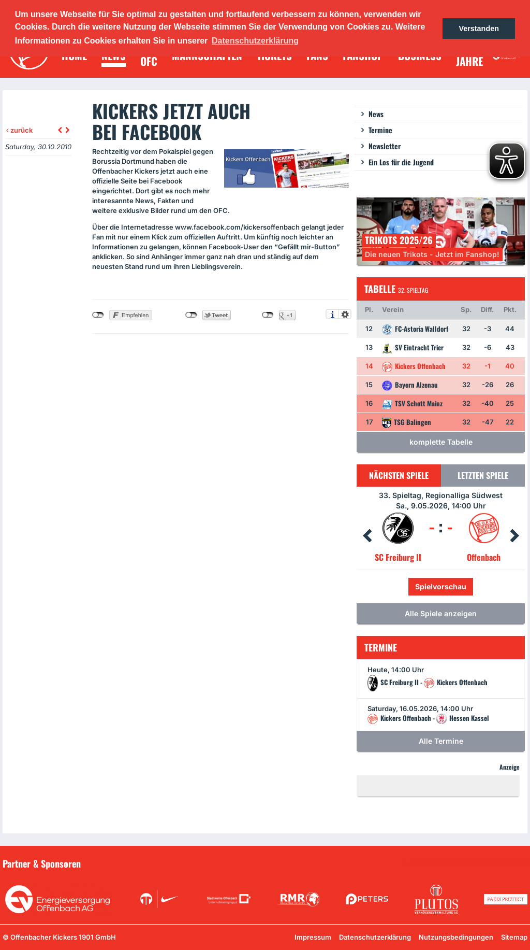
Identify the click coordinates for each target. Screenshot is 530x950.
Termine (380, 129)
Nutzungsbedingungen (456, 937)
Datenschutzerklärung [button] (255, 40)
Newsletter (385, 145)
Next (514, 536)
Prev (367, 536)
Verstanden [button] (479, 28)
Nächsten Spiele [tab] (399, 475)
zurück (19, 130)
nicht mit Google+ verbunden (268, 315)
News (376, 113)
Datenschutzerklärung (375, 937)
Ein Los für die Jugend (401, 162)
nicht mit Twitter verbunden (191, 315)
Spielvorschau (440, 586)
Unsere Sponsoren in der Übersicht (468, 863)
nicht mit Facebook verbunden (98, 315)
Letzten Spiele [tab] (483, 475)
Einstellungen (344, 314)
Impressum (313, 937)
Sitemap (514, 937)
